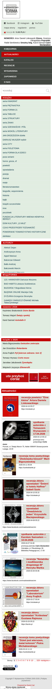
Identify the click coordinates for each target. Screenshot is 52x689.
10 (32, 660)
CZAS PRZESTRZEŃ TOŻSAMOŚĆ (19, 227)
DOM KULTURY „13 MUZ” (14, 223)
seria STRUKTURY (11, 118)
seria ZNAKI (8, 123)
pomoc (32, 28)
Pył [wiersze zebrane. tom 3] (28, 353)
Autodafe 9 (20, 320)
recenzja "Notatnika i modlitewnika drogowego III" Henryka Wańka (37, 563)
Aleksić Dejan (10, 248)
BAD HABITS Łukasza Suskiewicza (19, 284)
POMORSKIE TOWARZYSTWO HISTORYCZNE (24, 232)
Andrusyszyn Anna (12, 252)
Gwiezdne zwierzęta (29, 343)
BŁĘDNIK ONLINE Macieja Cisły (18, 292)
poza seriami (8, 157)
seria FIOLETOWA (11, 148)
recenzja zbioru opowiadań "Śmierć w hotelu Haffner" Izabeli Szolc (37, 485)
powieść (6, 165)
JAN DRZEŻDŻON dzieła (14, 135)
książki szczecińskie (11, 204)
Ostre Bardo (28, 310)
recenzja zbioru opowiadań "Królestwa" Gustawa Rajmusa (34, 615)
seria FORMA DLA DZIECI (14, 152)
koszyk (10, 32)
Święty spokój (23, 315)
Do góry (49, 679)
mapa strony (9, 28)
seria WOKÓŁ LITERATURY (15, 131)
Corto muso (23, 358)
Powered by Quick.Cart (26, 685)
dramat (6, 178)
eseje (5, 182)
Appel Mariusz (10, 256)
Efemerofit (25, 367)
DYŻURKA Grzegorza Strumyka (18, 296)
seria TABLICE (9, 114)
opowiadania (8, 170)
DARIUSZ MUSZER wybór (14, 140)
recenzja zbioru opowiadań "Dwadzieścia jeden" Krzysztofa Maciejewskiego (36, 511)
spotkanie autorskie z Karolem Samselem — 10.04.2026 (33, 537)
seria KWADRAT (10, 101)
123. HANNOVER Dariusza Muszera (20, 280)
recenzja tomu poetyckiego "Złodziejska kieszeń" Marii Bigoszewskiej (34, 458)
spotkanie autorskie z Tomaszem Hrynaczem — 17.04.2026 (41, 428)
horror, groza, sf (10, 161)
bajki (5, 200)
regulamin (22, 28)
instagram (25, 23)
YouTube (39, 23)
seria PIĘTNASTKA (11, 105)
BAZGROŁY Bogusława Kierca (17, 288)
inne (4, 208)
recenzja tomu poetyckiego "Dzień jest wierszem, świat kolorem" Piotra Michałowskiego (34, 641)
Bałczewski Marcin (12, 268)
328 (38, 660)
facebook (11, 23)
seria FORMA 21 (10, 110)
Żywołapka (27, 362)
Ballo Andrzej (10, 264)
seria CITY (7, 144)
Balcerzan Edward (12, 260)
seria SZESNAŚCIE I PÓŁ (14, 127)
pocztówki (7, 212)
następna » (45, 660)
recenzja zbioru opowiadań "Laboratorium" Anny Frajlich (35, 592)
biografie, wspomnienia (13, 191)
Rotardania (22, 348)
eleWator (7, 236)
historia (6, 195)
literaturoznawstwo (11, 187)
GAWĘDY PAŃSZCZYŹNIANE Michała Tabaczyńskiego (21, 301)
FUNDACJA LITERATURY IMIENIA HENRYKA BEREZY (23, 218)
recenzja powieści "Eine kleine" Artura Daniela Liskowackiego (34, 400)
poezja (5, 174)
